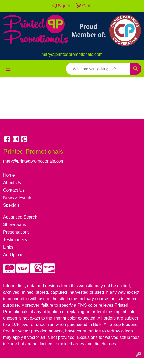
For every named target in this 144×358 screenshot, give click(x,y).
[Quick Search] (98, 69)
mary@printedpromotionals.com (72, 54)
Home (9, 175)
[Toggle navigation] (8, 69)
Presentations (16, 232)
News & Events (17, 197)
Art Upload (13, 254)
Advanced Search (20, 217)
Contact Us (13, 190)
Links (8, 247)
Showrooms (14, 224)
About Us (12, 182)
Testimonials (15, 239)
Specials (11, 205)
